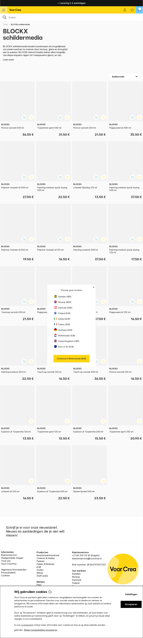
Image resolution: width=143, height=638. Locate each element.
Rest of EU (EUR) (64, 347)
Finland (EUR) (62, 313)
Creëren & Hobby (46, 558)
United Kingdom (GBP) (66, 341)
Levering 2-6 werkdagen (71, 3)
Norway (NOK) (62, 302)
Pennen (40, 561)
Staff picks (42, 575)
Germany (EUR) (63, 330)
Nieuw (40, 572)
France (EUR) (62, 324)
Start (5, 24)
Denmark (76, 580)
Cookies (5, 575)
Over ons (6, 560)
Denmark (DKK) (63, 308)
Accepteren (131, 604)
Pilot (39, 584)
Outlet (40, 570)
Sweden (76, 573)
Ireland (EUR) (62, 319)
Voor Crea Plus (8, 563)
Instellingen (131, 594)
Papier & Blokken (45, 564)
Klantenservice (9, 555)
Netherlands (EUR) (64, 335)
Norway (76, 576)
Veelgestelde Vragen (12, 558)
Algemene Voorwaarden (13, 569)
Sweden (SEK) (62, 296)
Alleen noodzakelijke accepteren (40, 630)
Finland (75, 583)
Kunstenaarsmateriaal (48, 555)
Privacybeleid (8, 572)
